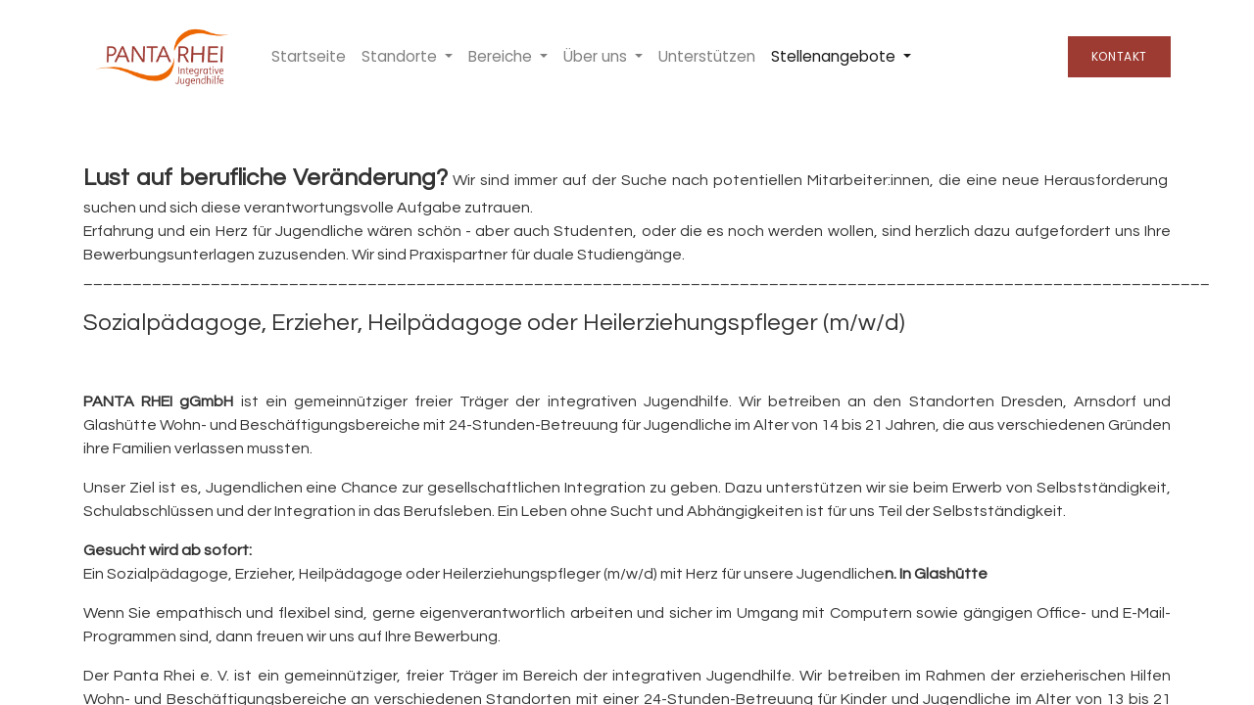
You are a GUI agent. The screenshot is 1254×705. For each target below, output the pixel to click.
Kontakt (1119, 56)
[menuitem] (309, 57)
